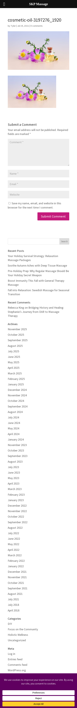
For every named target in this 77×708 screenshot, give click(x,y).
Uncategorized (17, 640)
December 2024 (17, 390)
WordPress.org (17, 670)
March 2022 (15, 555)
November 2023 (17, 445)
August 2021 (15, 594)
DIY (10, 624)
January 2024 (16, 439)
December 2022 (17, 505)
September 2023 (17, 456)
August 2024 (15, 412)
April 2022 (13, 550)
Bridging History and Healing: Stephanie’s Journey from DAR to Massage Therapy (36, 311)
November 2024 (17, 395)
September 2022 (17, 522)
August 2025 (15, 346)
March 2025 (15, 373)
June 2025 (14, 357)
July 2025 (13, 351)
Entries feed (15, 659)
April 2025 (13, 368)
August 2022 (15, 528)
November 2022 (17, 511)
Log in (11, 654)
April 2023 (13, 483)
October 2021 (16, 583)
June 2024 (14, 423)
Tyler (13, 25)
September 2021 (17, 588)
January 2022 (16, 566)
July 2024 (13, 417)
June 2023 (14, 472)
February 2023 (16, 494)
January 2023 (16, 500)
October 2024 (16, 401)
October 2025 (16, 335)
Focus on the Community (23, 629)
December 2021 (17, 572)
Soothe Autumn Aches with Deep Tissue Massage (37, 265)
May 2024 (13, 428)
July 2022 (13, 533)
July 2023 (13, 467)
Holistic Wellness (18, 635)
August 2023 (15, 461)
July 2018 (13, 605)
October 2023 (16, 450)
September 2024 (18, 406)
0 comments (37, 25)
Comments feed (17, 665)
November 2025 (17, 329)
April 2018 (13, 610)
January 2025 (16, 384)
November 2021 (17, 577)
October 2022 (16, 516)
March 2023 (15, 489)
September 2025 (17, 340)
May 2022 (13, 544)
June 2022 (14, 538)
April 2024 (14, 434)
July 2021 (13, 599)
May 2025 (13, 362)
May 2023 (13, 478)
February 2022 (16, 561)
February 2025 (16, 379)
